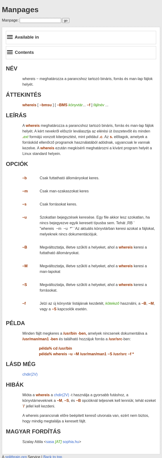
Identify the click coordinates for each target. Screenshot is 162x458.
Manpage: (10, 20)
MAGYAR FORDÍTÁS (33, 431)
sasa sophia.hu (62, 442)
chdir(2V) (30, 374)
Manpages (20, 9)
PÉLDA (15, 323)
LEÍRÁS (16, 115)
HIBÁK (15, 384)
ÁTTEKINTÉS (23, 95)
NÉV (11, 68)
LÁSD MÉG (21, 364)
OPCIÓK (17, 164)
